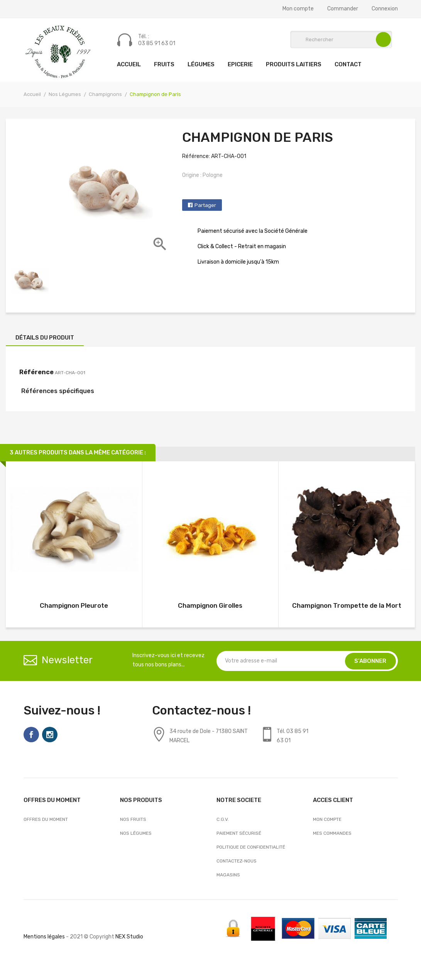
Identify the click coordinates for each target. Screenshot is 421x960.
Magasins (228, 875)
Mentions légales (44, 936)
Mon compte (298, 9)
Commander (342, 9)
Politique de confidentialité (250, 847)
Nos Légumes (136, 833)
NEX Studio (129, 936)
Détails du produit (44, 337)
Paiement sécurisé (238, 833)
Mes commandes (332, 833)
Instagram (49, 734)
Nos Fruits (133, 819)
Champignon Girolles (210, 605)
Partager (205, 205)
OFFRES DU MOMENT (46, 819)
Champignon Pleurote (74, 605)
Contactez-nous (236, 861)
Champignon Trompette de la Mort (346, 605)
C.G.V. (222, 819)
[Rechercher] (341, 39)
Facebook (31, 734)
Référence (36, 372)
